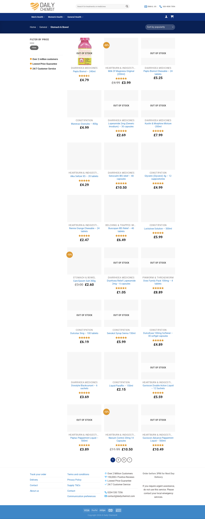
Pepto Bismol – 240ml (84, 71)
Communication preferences (81, 496)
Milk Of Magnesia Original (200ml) (121, 72)
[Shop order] (160, 27)
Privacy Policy (74, 479)
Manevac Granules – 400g (84, 123)
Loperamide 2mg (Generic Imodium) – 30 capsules (121, 125)
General (43, 27)
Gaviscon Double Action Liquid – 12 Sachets (158, 387)
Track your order (38, 474)
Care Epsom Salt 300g (84, 281)
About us (34, 491)
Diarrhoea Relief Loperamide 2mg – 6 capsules (121, 282)
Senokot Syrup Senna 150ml (121, 333)
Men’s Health (38, 17)
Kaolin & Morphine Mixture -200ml (158, 125)
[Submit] (127, 6)
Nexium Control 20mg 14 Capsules (121, 439)
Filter (34, 48)
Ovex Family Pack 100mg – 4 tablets (158, 282)
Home (33, 27)
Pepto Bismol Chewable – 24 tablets (158, 72)
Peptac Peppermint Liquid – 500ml (84, 439)
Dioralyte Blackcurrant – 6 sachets (84, 387)
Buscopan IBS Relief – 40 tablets (121, 230)
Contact (34, 485)
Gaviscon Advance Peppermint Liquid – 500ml (158, 439)
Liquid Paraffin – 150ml (121, 385)
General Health (75, 17)
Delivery (34, 479)
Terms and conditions (78, 474)
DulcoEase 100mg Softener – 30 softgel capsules (158, 334)
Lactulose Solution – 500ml (158, 228)
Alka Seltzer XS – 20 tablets (84, 176)
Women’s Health (56, 17)
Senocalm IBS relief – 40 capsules (121, 177)
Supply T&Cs (73, 485)
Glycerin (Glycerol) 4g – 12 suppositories (158, 177)
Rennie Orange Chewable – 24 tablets (84, 230)
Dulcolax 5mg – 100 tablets (84, 333)
